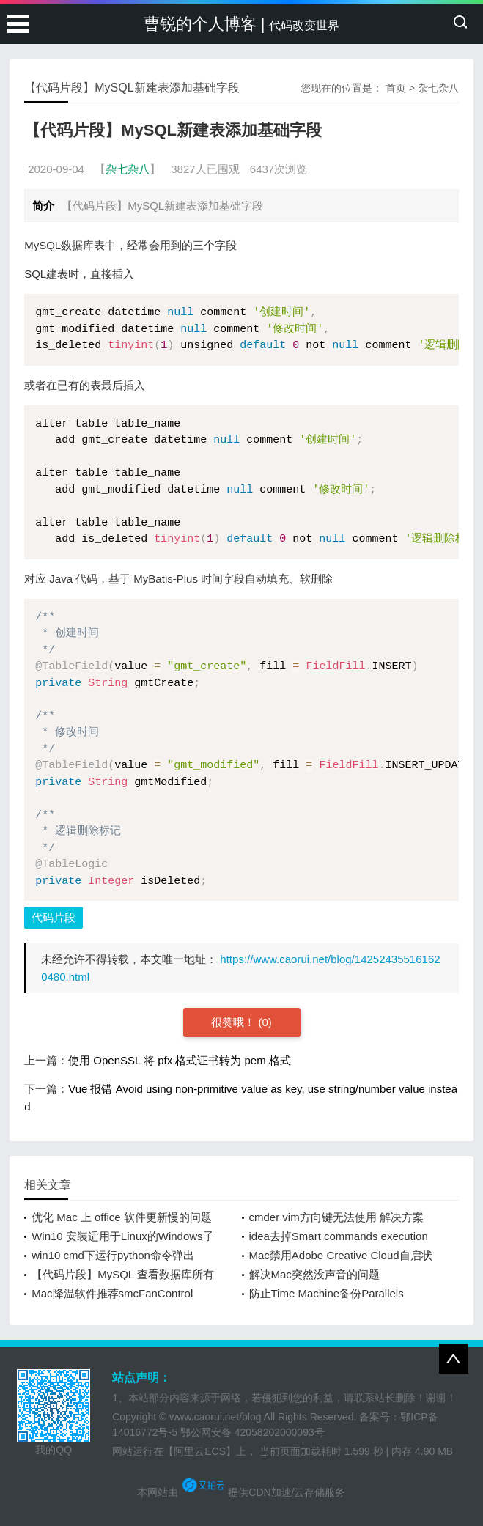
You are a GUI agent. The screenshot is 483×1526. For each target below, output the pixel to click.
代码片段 (53, 917)
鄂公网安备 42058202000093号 (252, 1432)
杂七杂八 (438, 88)
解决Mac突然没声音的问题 (314, 1274)
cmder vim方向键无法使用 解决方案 (336, 1217)
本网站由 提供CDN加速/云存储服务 (241, 1492)
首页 (396, 88)
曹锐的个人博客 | (242, 24)
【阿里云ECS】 (199, 1451)
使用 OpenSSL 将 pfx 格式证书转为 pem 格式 (179, 1060)
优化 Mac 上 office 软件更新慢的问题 (122, 1217)
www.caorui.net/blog (215, 1417)
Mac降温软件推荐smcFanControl (112, 1293)
